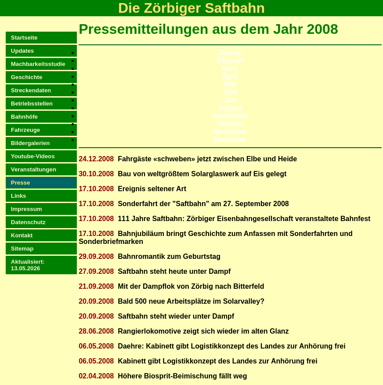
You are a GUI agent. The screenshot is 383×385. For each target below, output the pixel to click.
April (230, 76)
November (230, 131)
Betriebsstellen (32, 103)
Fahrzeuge (25, 130)
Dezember (230, 139)
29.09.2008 (96, 256)
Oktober (230, 123)
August (230, 108)
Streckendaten (31, 90)
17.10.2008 (96, 188)
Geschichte (27, 77)
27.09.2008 (96, 271)
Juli (230, 100)
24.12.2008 (96, 159)
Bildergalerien (30, 143)
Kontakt (22, 235)
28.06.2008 (96, 331)
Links (18, 195)
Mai (230, 84)
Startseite (24, 37)
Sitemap (22, 248)
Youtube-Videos (33, 156)
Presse (20, 182)
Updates (22, 50)
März (230, 68)
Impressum (26, 209)
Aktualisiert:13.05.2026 (28, 265)
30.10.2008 (96, 174)
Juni (230, 92)
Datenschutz (28, 222)
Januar (230, 52)
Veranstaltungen (33, 169)
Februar (230, 60)
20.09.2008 (96, 301)
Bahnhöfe (24, 116)
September (230, 116)
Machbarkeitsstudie (38, 64)
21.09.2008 (96, 286)
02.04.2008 (96, 376)
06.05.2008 (96, 346)
